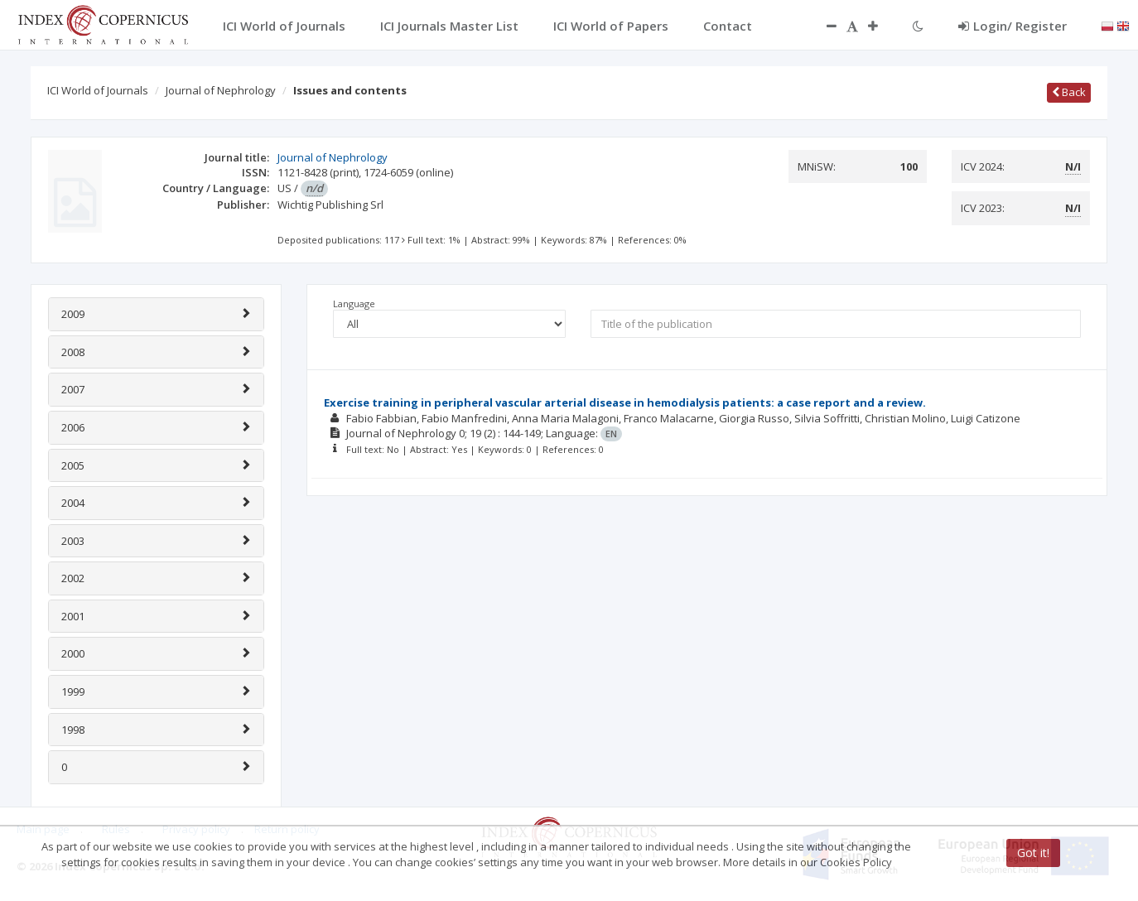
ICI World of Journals (97, 90)
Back (1069, 91)
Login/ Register (1012, 25)
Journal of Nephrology (221, 90)
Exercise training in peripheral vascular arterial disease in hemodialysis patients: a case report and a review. (625, 402)
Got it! (1033, 852)
